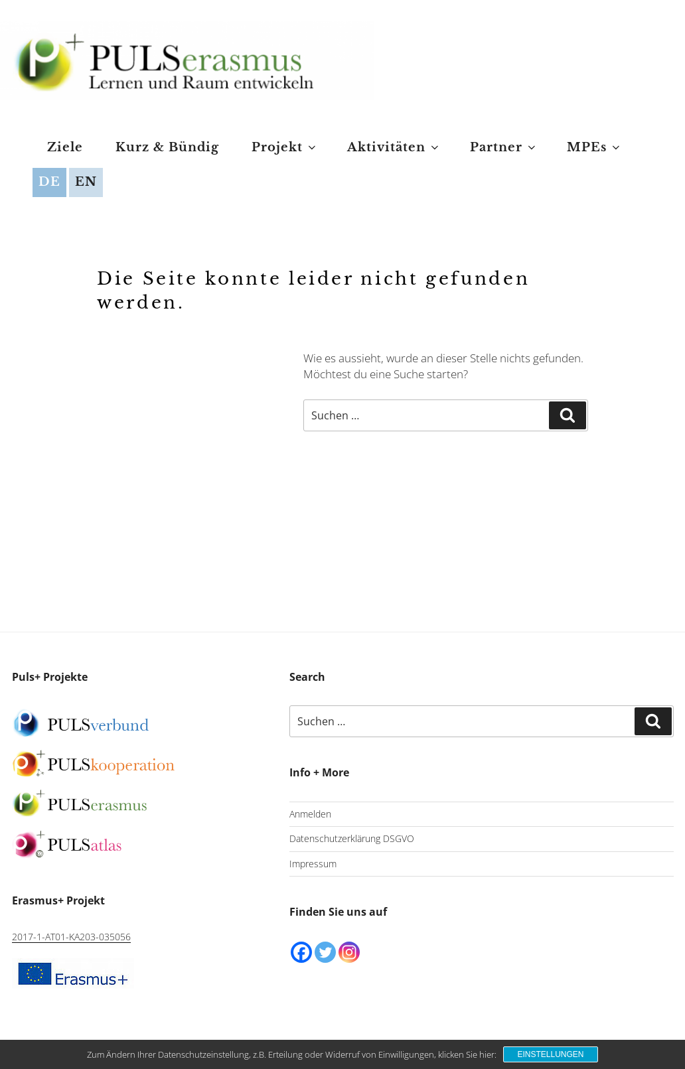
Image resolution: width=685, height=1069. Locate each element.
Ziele (65, 147)
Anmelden (310, 814)
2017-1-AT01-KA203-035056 (71, 936)
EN (86, 182)
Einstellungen (550, 1054)
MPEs (594, 147)
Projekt (285, 147)
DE (49, 182)
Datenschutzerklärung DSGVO (351, 838)
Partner (504, 147)
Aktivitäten (394, 147)
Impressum (313, 863)
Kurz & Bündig (167, 147)
